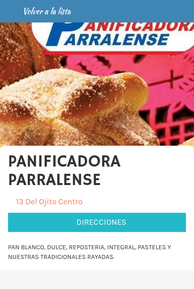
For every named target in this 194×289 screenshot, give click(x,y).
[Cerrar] (11, 11)
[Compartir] (96, 279)
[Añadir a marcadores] (157, 279)
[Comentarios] (36, 279)
